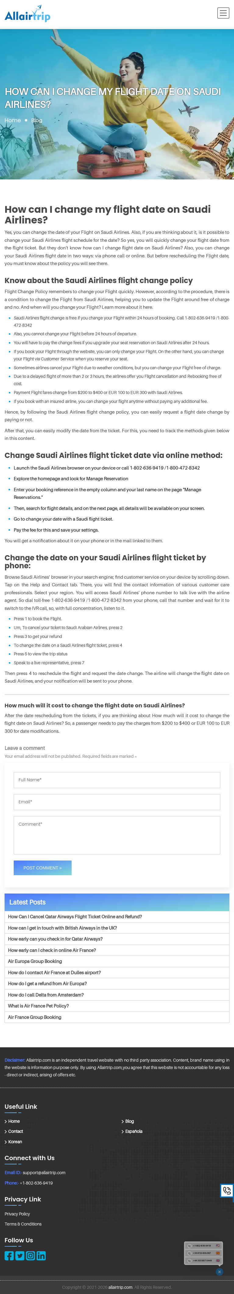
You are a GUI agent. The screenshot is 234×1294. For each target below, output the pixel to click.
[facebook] (9, 1255)
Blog (129, 1121)
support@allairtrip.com (44, 1172)
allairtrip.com (120, 1287)
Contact (15, 1131)
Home (13, 120)
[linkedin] (41, 1255)
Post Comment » (42, 867)
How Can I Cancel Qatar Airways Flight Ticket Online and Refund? (75, 916)
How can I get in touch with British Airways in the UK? (62, 928)
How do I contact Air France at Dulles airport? (54, 972)
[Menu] (223, 13)
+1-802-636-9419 (36, 1182)
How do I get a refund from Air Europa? (47, 983)
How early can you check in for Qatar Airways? (55, 939)
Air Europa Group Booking (35, 961)
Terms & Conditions (23, 1223)
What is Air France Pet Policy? (38, 1005)
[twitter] (19, 1255)
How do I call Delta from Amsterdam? (45, 994)
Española (133, 1131)
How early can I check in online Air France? (52, 950)
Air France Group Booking (34, 1017)
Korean (15, 1141)
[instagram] (30, 1255)
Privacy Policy (17, 1213)
